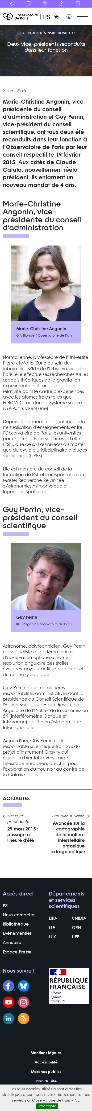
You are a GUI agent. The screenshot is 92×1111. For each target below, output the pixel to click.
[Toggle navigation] (82, 16)
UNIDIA (79, 919)
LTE (52, 928)
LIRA (53, 919)
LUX (52, 937)
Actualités (16, 798)
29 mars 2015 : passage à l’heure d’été (22, 835)
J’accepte (47, 1106)
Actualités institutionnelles (51, 33)
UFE (75, 937)
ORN (76, 928)
